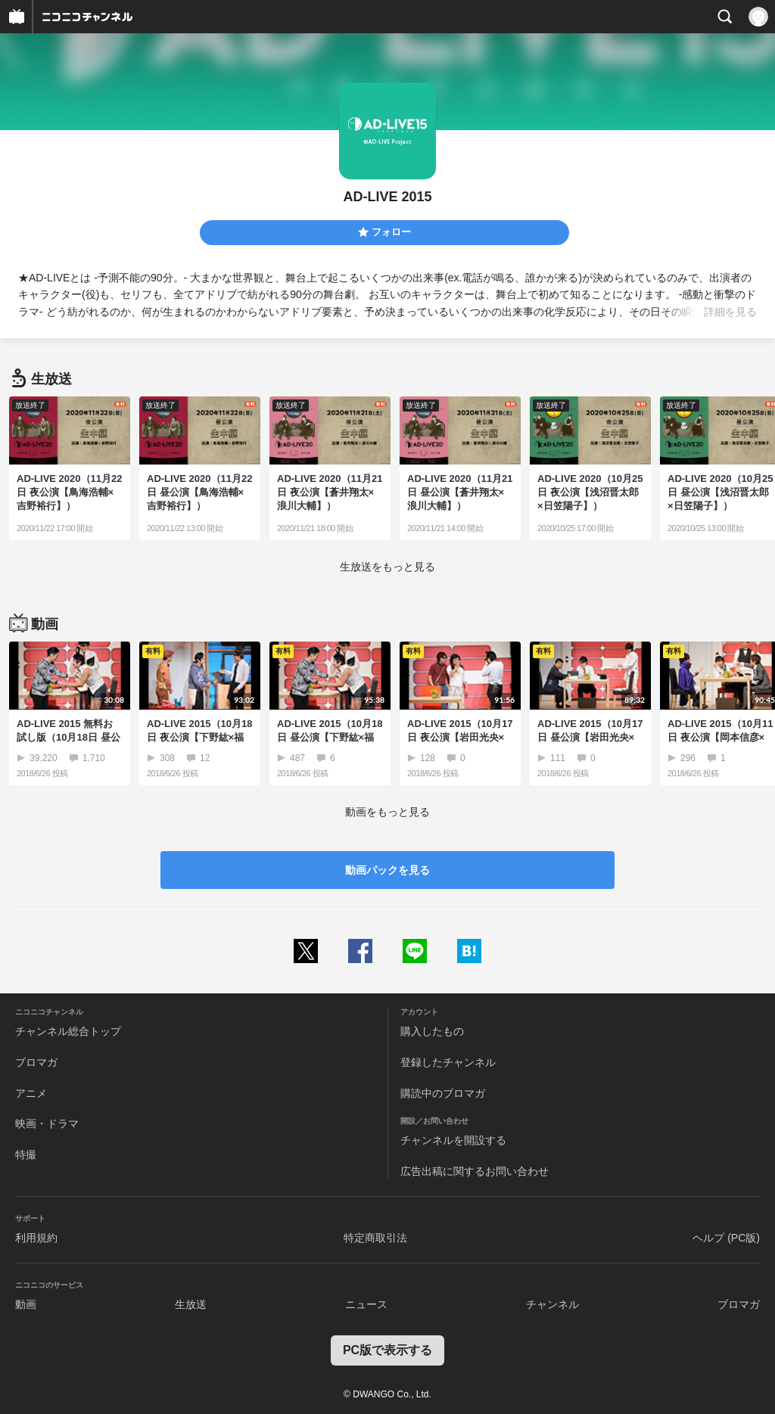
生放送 (191, 1304)
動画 (25, 1304)
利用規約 (36, 1238)
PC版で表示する (387, 1350)
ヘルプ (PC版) (726, 1238)
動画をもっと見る (387, 812)
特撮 (25, 1154)
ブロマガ (36, 1062)
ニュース (366, 1304)
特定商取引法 (375, 1238)
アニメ (31, 1093)
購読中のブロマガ (442, 1093)
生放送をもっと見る (387, 567)
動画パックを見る (387, 870)
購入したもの (432, 1031)
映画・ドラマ (47, 1123)
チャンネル (552, 1304)
